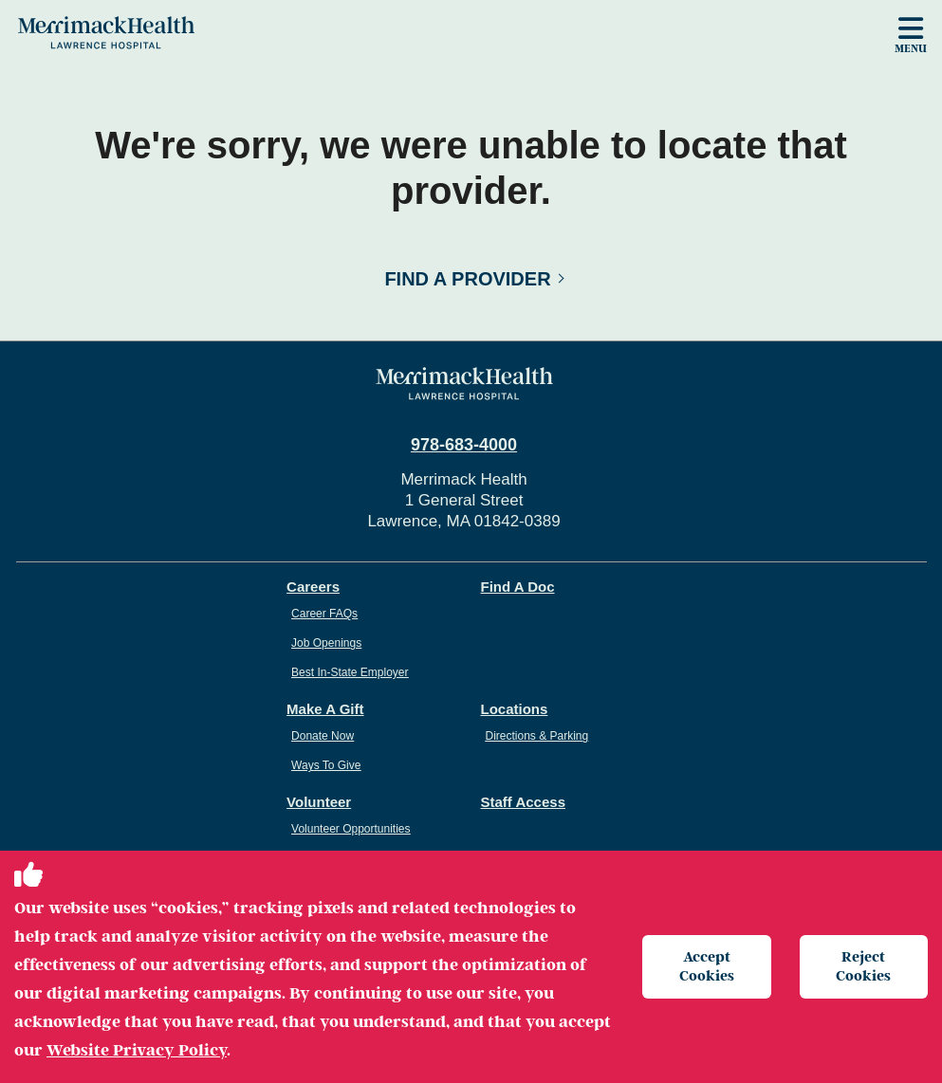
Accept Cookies (706, 965)
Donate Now (322, 736)
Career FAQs (324, 613)
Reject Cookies (863, 965)
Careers (313, 586)
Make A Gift (324, 709)
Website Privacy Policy (136, 1049)
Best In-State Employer (349, 672)
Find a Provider (467, 278)
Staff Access (523, 802)
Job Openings (326, 643)
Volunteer (318, 802)
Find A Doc (518, 586)
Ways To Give (325, 765)
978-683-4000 (464, 444)
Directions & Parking (537, 736)
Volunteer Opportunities (350, 828)
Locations (514, 709)
